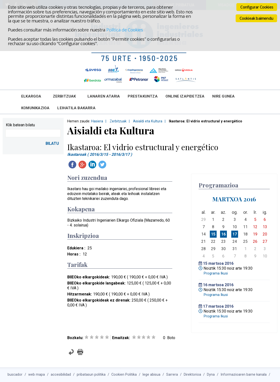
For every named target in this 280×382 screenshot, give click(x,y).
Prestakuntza (142, 96)
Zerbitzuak (64, 96)
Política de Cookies (124, 30)
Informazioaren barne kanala (244, 374)
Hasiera (97, 121)
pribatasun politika (91, 374)
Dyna (211, 374)
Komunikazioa (35, 108)
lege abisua (151, 374)
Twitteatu (102, 164)
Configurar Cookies (256, 7)
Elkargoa (31, 96)
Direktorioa (192, 374)
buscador (15, 374)
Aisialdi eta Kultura (147, 121)
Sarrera (172, 374)
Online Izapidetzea (185, 96)
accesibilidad (61, 374)
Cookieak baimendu (256, 18)
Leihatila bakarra (76, 108)
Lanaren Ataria (103, 96)
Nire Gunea (223, 96)
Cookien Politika (124, 374)
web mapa (36, 374)
